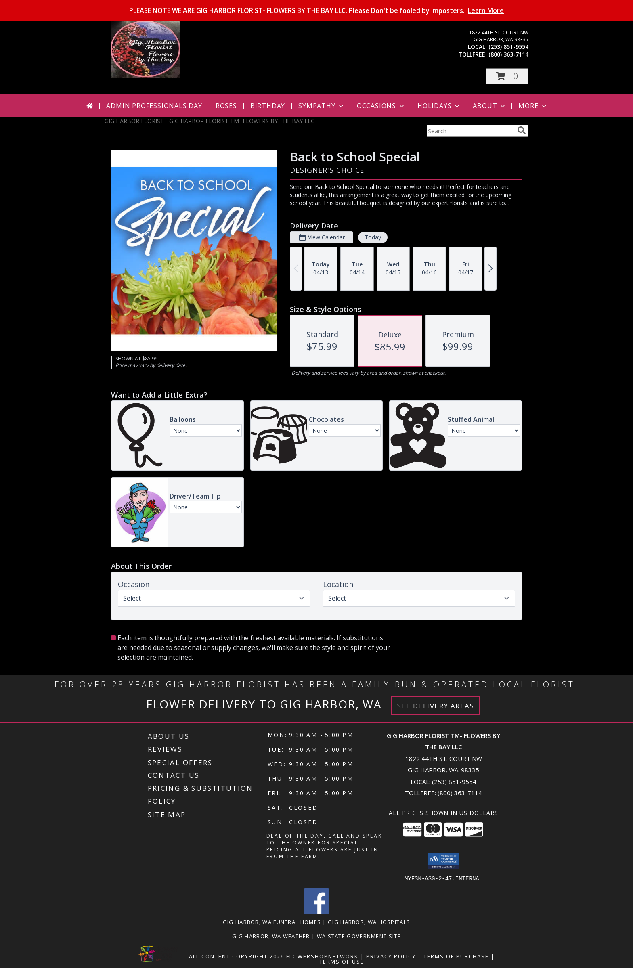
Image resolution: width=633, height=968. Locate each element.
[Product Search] (470, 130)
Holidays (439, 105)
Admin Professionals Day (154, 105)
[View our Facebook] (316, 912)
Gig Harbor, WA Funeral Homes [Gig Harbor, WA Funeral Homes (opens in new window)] (272, 921)
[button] (507, 76)
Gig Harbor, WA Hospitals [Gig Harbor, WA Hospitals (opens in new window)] (369, 921)
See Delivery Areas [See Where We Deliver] (435, 705)
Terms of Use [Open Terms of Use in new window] (341, 961)
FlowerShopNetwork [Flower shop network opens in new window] (322, 956)
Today (373, 237)
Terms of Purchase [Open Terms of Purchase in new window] (456, 956)
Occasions (381, 105)
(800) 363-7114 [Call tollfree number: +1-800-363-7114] (508, 54)
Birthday (267, 105)
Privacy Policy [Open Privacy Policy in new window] (391, 956)
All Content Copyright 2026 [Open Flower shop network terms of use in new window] (236, 956)
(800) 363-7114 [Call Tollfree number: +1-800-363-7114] (460, 793)
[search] (521, 130)
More (533, 105)
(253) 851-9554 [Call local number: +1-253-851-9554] (508, 46)
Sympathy (321, 105)
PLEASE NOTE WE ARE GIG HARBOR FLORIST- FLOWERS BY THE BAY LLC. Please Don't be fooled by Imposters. (316, 10)
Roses (226, 105)
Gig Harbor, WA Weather (271, 935)
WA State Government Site (359, 935)
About (490, 105)
